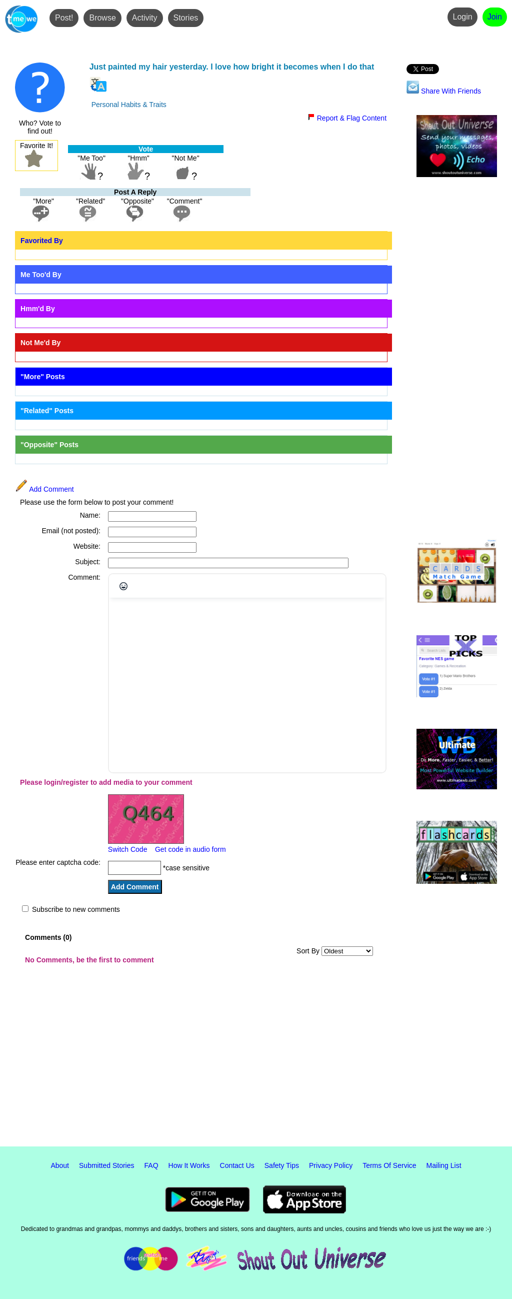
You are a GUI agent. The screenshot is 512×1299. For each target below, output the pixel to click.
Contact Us (237, 1165)
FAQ (151, 1165)
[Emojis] (123, 586)
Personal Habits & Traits (129, 105)
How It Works (189, 1165)
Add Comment (44, 489)
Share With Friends (443, 91)
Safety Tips (281, 1165)
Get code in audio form (190, 849)
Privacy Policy (330, 1165)
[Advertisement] (456, 359)
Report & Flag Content (347, 118)
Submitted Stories (106, 1165)
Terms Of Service (389, 1165)
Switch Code (128, 849)
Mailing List (444, 1165)
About (59, 1165)
